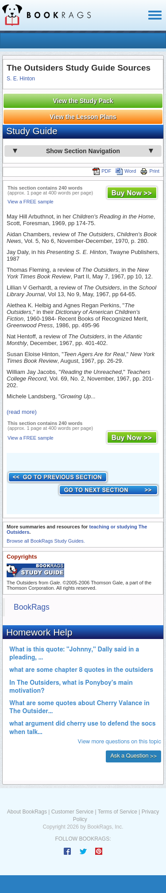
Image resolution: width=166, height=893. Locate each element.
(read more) (22, 412)
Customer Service (72, 812)
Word (126, 171)
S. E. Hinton (21, 78)
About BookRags (27, 812)
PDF (102, 171)
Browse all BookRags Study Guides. (46, 541)
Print (149, 171)
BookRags (32, 607)
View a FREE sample (31, 201)
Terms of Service (117, 812)
